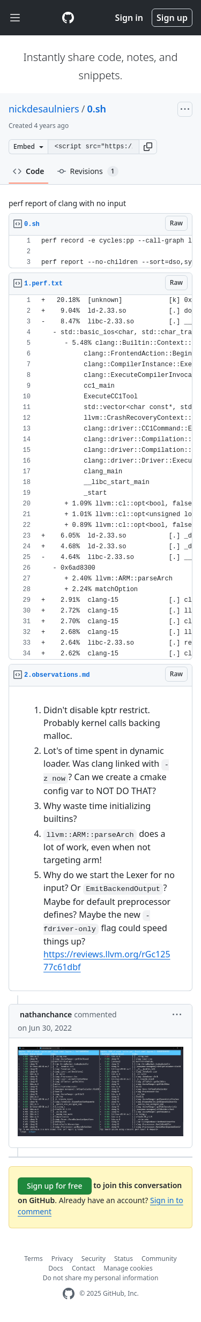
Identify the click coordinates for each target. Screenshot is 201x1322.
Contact (83, 1268)
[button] (148, 146)
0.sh (96, 108)
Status (123, 1258)
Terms (33, 1258)
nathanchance (46, 1014)
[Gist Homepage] (68, 17)
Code (28, 171)
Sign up (172, 18)
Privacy (62, 1258)
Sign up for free (55, 1186)
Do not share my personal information (101, 1277)
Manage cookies (127, 1268)
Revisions (87, 171)
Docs (55, 1268)
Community (159, 1258)
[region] (100, 252)
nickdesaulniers (44, 108)
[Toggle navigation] (15, 18)
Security (93, 1258)
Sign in (129, 18)
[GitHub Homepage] (68, 1294)
